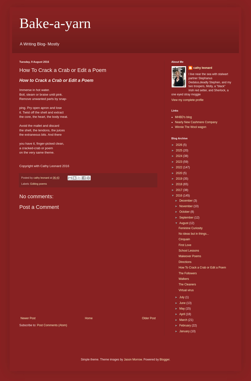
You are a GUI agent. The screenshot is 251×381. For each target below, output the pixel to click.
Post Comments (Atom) (52, 325)
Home (89, 318)
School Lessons (189, 250)
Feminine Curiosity (190, 228)
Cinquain (184, 239)
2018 (179, 184)
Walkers (184, 279)
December (186, 200)
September (186, 217)
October (184, 211)
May (182, 308)
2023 (179, 161)
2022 (179, 167)
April (182, 314)
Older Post (149, 318)
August (184, 223)
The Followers (188, 273)
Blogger (164, 359)
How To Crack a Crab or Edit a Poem (202, 267)
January (184, 331)
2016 (179, 195)
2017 (179, 190)
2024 (179, 156)
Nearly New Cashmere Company (196, 122)
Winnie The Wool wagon (190, 127)
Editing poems (38, 183)
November (186, 206)
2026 (179, 145)
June (182, 303)
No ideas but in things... (194, 233)
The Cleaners (187, 284)
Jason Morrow (133, 359)
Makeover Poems (190, 256)
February (185, 325)
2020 (179, 173)
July (182, 297)
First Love (185, 245)
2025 (179, 150)
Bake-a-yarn (55, 23)
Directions (185, 262)
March (183, 320)
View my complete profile (187, 100)
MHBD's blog (183, 117)
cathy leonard (202, 68)
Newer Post (28, 318)
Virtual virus (186, 290)
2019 (179, 178)
